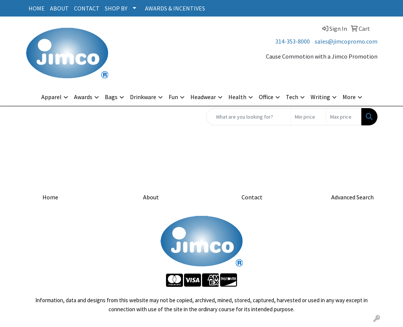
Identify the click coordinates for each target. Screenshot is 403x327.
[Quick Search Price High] (344, 116)
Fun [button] (173, 97)
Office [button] (266, 97)
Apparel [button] (51, 97)
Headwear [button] (203, 97)
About (151, 197)
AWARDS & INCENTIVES (175, 8)
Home (50, 197)
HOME (37, 8)
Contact (252, 197)
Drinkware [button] (143, 97)
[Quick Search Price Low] (308, 116)
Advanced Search (352, 197)
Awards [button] (83, 97)
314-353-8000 (292, 41)
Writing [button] (320, 97)
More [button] (349, 97)
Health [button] (237, 97)
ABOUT (59, 8)
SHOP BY (116, 8)
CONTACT (87, 8)
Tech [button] (292, 97)
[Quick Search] (248, 116)
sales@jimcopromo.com (346, 41)
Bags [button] (111, 97)
